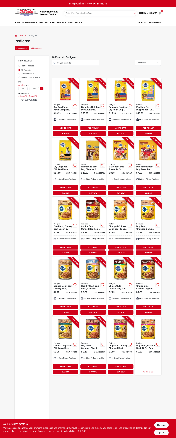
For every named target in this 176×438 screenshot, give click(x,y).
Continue (161, 425)
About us (142, 23)
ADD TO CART (65, 128)
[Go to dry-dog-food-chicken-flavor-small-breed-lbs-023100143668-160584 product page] (65, 167)
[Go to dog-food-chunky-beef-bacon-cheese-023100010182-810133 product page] (65, 226)
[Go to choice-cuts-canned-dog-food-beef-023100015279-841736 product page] (148, 286)
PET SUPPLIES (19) (29, 100)
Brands (78, 23)
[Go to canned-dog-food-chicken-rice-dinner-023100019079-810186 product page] (65, 346)
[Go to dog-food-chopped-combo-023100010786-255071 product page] (148, 226)
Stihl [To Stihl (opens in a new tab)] (52, 23)
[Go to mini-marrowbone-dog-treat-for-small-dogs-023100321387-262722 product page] (148, 167)
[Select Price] (41, 88)
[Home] (16, 35)
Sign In (142, 13)
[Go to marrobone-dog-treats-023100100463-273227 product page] (120, 167)
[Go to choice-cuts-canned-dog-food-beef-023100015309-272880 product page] (93, 226)
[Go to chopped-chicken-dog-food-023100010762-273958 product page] (120, 226)
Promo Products (27, 65)
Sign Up (153, 13)
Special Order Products (30, 77)
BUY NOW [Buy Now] (65, 133)
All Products (26, 70)
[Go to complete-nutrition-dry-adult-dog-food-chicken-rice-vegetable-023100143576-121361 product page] (93, 107)
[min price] (23, 88)
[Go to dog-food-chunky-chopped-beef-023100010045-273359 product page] (120, 346)
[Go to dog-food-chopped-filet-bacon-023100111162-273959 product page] (93, 346)
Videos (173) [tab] (36, 48)
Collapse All (22, 96)
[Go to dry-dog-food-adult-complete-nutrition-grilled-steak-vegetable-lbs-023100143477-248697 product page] (65, 107)
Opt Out (161, 432)
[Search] (135, 13)
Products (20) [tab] (21, 48)
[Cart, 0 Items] (160, 13)
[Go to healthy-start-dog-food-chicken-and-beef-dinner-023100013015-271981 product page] (93, 286)
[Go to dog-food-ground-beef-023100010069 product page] (148, 346)
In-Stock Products (28, 73)
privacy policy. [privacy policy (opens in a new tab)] (9, 431)
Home (17, 23)
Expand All (33, 96)
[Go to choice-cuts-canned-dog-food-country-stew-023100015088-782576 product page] (120, 286)
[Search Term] (100, 13)
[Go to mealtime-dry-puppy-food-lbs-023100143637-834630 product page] (148, 107)
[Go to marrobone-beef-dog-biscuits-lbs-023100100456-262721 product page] (93, 167)
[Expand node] (19, 99)
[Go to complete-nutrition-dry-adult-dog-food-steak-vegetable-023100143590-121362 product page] (120, 107)
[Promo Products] (19, 66)
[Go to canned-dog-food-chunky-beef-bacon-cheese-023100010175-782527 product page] (65, 286)
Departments (28, 23)
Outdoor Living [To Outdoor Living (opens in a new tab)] (65, 23)
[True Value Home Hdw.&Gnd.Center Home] (26, 13)
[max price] (34, 88)
